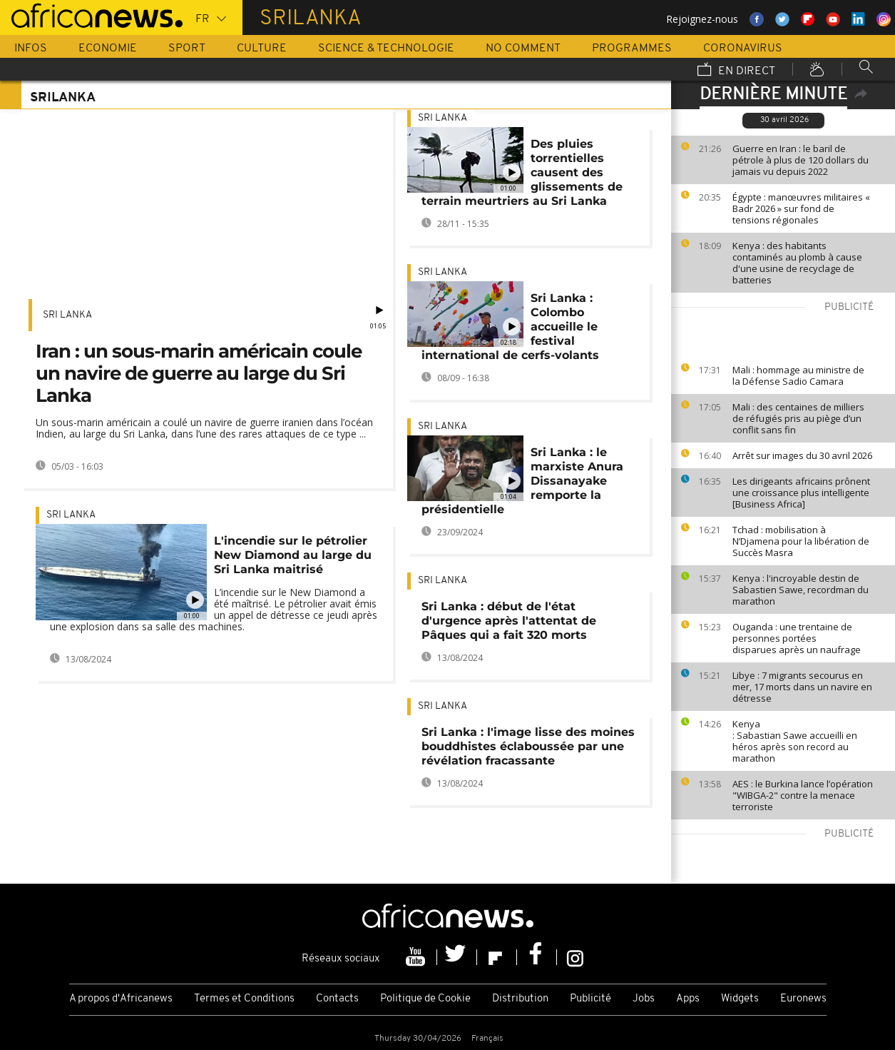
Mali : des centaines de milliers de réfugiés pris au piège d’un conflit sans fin (798, 418)
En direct (736, 70)
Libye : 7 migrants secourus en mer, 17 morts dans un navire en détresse (802, 687)
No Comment (523, 48)
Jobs (644, 999)
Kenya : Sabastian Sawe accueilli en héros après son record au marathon (794, 741)
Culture (262, 48)
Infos (30, 48)
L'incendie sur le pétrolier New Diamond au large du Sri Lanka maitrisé (293, 555)
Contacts (337, 999)
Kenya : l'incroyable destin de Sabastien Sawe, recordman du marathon (800, 589)
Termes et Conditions (244, 999)
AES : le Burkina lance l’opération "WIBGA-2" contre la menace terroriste (802, 795)
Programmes (632, 48)
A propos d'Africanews (121, 999)
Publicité (590, 999)
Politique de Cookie (425, 999)
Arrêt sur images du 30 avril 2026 (802, 455)
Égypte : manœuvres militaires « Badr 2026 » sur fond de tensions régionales (801, 208)
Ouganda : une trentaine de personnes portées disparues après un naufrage (797, 638)
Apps (688, 999)
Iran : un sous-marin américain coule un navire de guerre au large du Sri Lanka (199, 373)
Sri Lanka (67, 315)
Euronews (803, 999)
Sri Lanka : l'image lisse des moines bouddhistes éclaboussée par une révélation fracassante (528, 746)
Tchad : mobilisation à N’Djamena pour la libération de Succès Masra (800, 541)
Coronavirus (742, 48)
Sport (186, 48)
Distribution (520, 999)
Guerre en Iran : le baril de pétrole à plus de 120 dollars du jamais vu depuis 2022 (800, 160)
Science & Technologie (386, 48)
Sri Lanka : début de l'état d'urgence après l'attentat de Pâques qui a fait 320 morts (508, 621)
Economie (107, 48)
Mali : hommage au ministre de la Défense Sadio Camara (798, 375)
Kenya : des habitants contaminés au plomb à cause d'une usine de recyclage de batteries (797, 263)
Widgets (740, 999)
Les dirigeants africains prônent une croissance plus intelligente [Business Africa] (801, 492)
